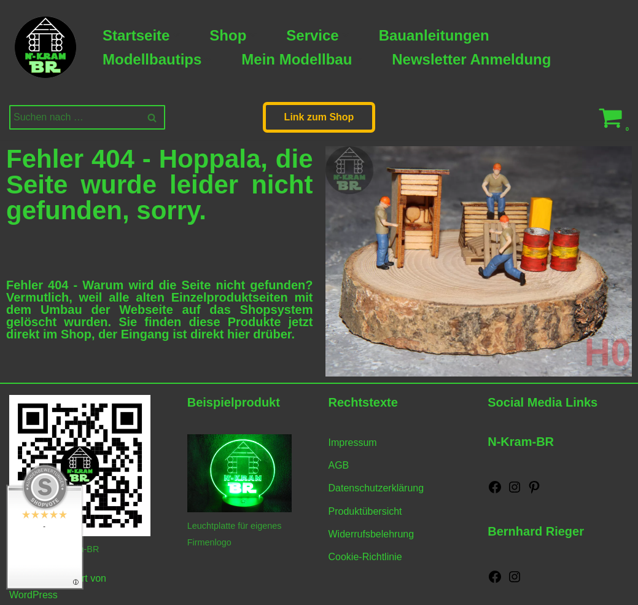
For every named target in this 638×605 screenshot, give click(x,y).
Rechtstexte (363, 402)
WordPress (33, 595)
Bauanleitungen (434, 35)
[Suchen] (73, 117)
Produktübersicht (365, 511)
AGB (339, 465)
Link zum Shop (319, 117)
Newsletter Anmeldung (471, 59)
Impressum (353, 442)
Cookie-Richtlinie (365, 557)
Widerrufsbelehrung (371, 534)
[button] (176, 35)
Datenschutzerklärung (376, 488)
